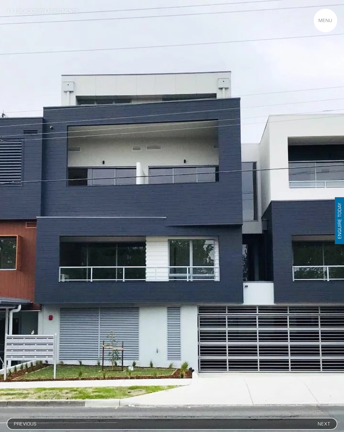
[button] (25, 424)
